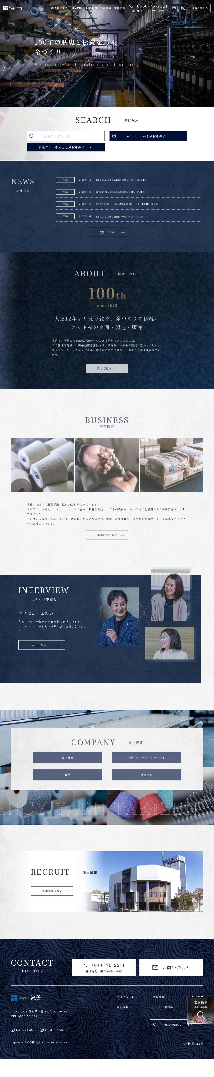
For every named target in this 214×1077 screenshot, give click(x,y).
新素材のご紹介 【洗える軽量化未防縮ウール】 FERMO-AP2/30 (146, 207)
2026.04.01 (87, 221)
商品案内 (91, 8)
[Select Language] (200, 8)
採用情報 (120, 8)
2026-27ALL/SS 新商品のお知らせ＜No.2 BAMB (136, 221)
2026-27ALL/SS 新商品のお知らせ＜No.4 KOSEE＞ (137, 180)
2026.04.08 (87, 194)
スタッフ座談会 (163, 1025)
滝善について (60, 8)
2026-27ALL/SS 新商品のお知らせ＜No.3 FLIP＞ (135, 194)
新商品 (65, 180)
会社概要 (106, 8)
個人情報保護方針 (193, 1061)
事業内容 (77, 8)
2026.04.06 (87, 207)
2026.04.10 (87, 180)
